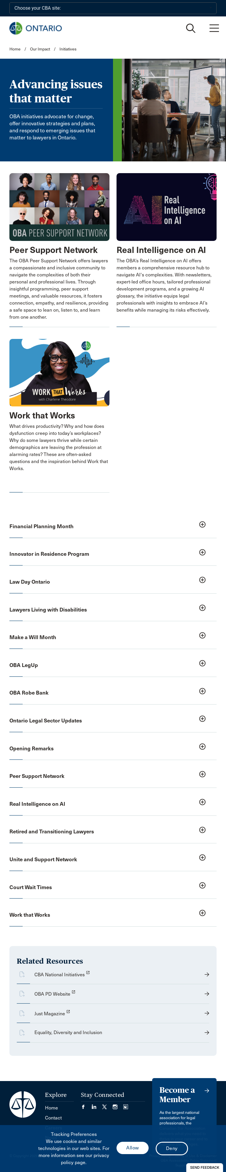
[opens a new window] (113, 977)
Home (15, 49)
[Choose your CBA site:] (113, 8)
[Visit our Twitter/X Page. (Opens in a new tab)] (107, 1105)
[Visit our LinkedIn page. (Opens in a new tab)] (97, 1105)
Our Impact (40, 49)
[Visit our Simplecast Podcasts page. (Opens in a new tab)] (125, 1105)
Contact (53, 1118)
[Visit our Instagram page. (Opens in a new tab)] (118, 1105)
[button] (113, 527)
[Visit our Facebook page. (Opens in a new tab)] (86, 1105)
